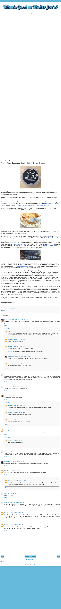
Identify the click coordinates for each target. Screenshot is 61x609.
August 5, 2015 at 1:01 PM (16, 374)
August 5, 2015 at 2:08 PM (20, 339)
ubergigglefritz (12, 363)
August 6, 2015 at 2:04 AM (20, 419)
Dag (5, 430)
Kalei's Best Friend (9, 319)
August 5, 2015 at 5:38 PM (13, 430)
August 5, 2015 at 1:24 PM (15, 386)
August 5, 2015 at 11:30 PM (20, 412)
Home (30, 556)
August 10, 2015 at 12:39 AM (17, 502)
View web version (30, 559)
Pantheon (45, 274)
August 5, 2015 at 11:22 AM (21, 319)
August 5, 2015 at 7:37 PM (20, 440)
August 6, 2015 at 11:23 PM (13, 470)
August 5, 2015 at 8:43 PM (25, 356)
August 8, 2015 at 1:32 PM (20, 480)
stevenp (6, 386)
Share (3, 310)
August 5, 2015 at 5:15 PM (15, 395)
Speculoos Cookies (48, 245)
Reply (5, 325)
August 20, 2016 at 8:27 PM (16, 524)
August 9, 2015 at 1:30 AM (13, 493)
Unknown (10, 339)
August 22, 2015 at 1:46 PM (16, 512)
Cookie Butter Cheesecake (51, 238)
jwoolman (6, 502)
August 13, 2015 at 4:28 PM (23, 363)
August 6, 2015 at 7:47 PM (17, 461)
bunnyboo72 (7, 461)
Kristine (6, 395)
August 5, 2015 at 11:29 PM (16, 451)
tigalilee (10, 331)
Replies (8, 328)
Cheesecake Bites (23, 266)
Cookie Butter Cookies (19, 244)
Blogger (33, 564)
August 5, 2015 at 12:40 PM (19, 331)
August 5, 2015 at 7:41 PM (20, 405)
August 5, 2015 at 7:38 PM (20, 346)
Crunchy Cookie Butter (26, 205)
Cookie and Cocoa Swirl (42, 205)
